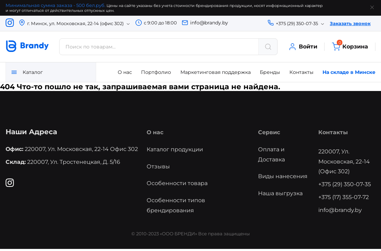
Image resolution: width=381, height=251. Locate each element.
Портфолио (156, 72)
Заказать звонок (350, 23)
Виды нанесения (283, 176)
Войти (302, 47)
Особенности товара (177, 183)
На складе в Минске (348, 72)
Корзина (350, 47)
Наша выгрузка (280, 193)
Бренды (270, 72)
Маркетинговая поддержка (215, 72)
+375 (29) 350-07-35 (344, 184)
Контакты (301, 72)
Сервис (269, 132)
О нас (125, 72)
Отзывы (158, 166)
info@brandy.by (209, 23)
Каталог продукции (175, 149)
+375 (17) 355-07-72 (343, 197)
